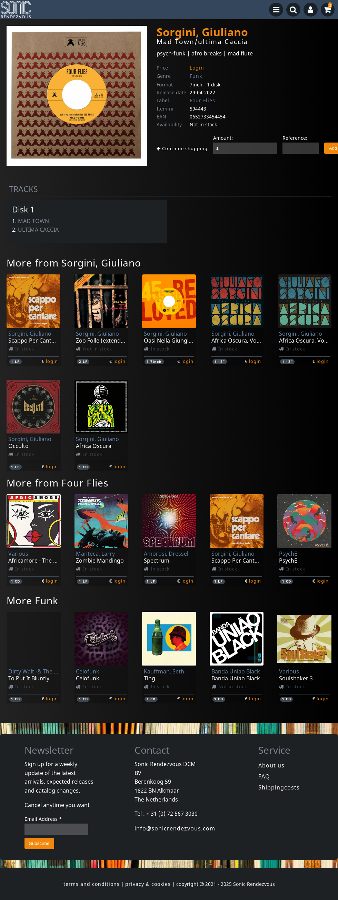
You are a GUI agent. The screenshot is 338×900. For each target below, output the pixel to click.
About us (271, 765)
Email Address (43, 819)
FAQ (264, 776)
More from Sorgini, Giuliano (74, 262)
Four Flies (202, 100)
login (52, 361)
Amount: (223, 138)
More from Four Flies (57, 482)
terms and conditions (91, 884)
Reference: (294, 138)
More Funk (32, 600)
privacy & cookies (148, 884)
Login (197, 67)
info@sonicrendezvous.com (175, 828)
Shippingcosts (279, 787)
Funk (196, 76)
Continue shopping (182, 148)
